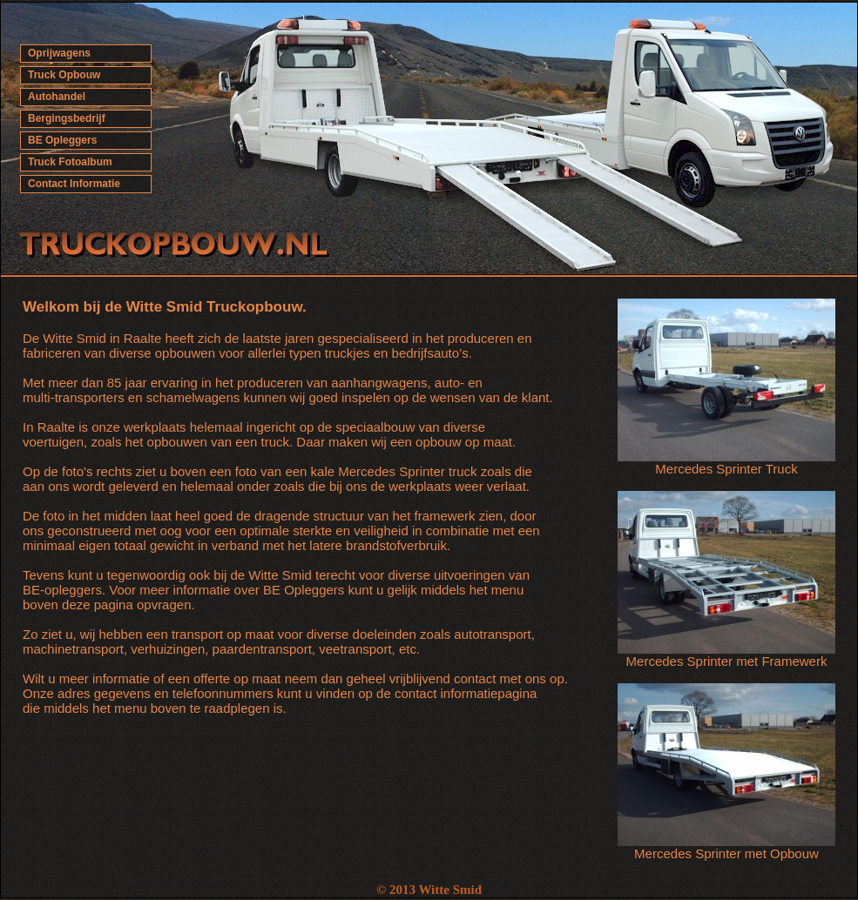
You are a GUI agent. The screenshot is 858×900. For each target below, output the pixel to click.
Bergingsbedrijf (66, 118)
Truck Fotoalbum (70, 162)
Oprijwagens (59, 53)
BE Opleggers (62, 140)
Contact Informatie (74, 184)
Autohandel (56, 97)
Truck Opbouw (64, 75)
